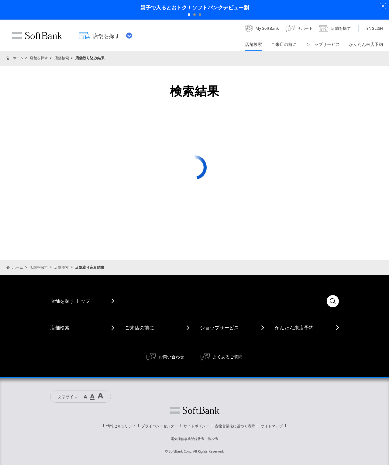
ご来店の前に (139, 327)
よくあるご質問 (228, 357)
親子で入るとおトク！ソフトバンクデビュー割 (194, 7)
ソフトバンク (194, 410)
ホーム (17, 57)
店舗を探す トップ (70, 301)
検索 (333, 301)
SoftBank (37, 35)
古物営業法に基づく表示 (235, 426)
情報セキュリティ (121, 426)
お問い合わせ (171, 357)
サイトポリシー (196, 426)
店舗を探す (39, 57)
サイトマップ (272, 426)
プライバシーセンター (159, 426)
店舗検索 (61, 57)
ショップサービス (219, 327)
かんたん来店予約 (294, 327)
